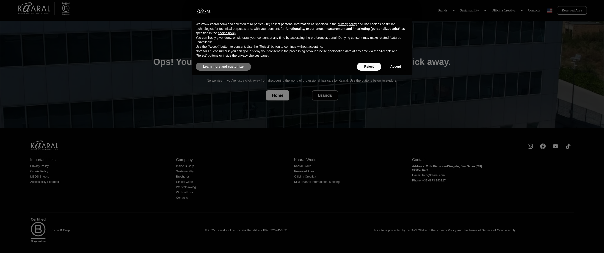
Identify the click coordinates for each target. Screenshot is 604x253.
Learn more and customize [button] (223, 66)
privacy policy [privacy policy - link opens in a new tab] (347, 24)
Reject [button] (369, 66)
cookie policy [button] (227, 33)
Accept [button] (395, 66)
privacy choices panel (252, 55)
